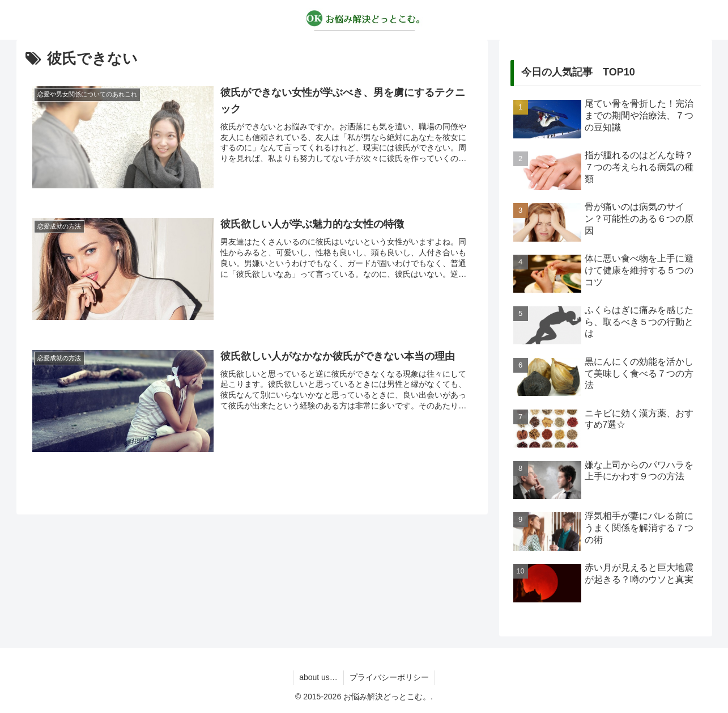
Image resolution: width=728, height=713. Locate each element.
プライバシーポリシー (389, 677)
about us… (318, 677)
